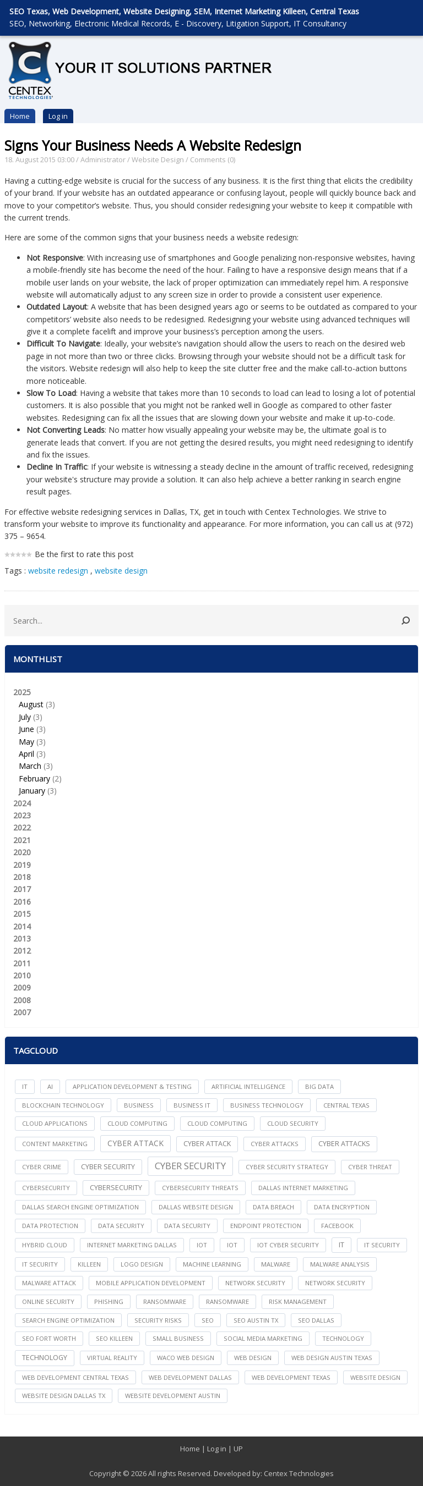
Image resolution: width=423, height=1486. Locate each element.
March (30, 766)
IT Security (40, 1264)
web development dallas (190, 1377)
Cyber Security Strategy (287, 1167)
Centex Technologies (299, 1473)
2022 (22, 827)
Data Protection (50, 1225)
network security (255, 1283)
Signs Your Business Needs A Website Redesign (152, 145)
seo (208, 1320)
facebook (337, 1225)
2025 (211, 742)
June (26, 729)
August (31, 704)
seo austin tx (256, 1320)
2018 (22, 877)
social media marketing (263, 1338)
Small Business (178, 1338)
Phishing (108, 1301)
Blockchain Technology (63, 1105)
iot (202, 1245)
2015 (22, 914)
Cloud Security (292, 1123)
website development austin (172, 1395)
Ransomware (227, 1301)
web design (253, 1357)
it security (382, 1245)
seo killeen (114, 1338)
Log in (58, 116)
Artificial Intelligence (248, 1086)
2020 (22, 852)
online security (48, 1301)
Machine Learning (212, 1264)
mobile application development (150, 1283)
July (25, 717)
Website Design (158, 159)
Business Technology (266, 1105)
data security (121, 1225)
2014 (22, 926)
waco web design (185, 1357)
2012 (22, 950)
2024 (22, 803)
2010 (22, 975)
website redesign (58, 570)
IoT (232, 1245)
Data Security (187, 1225)
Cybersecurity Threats (200, 1188)
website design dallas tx (63, 1395)
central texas (346, 1105)
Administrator (103, 159)
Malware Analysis (340, 1264)
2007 (22, 1012)
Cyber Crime (41, 1167)
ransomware (164, 1301)
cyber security (108, 1166)
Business (139, 1105)
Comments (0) (212, 159)
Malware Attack (49, 1283)
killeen (89, 1264)
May (26, 741)
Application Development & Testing (132, 1086)
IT (25, 1086)
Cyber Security (190, 1165)
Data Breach (273, 1207)
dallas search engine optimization (80, 1207)
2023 (22, 815)
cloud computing (137, 1123)
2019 (22, 865)
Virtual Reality (112, 1357)
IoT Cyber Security (288, 1245)
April (26, 753)
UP (238, 1449)
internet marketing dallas (132, 1245)
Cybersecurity (116, 1187)
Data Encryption (342, 1207)
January (32, 790)
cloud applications (55, 1123)
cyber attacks (275, 1144)
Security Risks (158, 1320)
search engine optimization (68, 1320)
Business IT (191, 1105)
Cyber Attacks (344, 1143)
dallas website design (196, 1207)
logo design (142, 1264)
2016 (22, 901)
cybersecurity (46, 1188)
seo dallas (316, 1320)
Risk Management (298, 1301)
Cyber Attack (135, 1143)
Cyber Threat (370, 1167)
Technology (44, 1357)
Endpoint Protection (265, 1225)
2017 (22, 889)
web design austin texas (331, 1357)
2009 (22, 987)
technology (343, 1338)
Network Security (335, 1283)
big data (319, 1086)
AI (50, 1086)
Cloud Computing (217, 1123)
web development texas (291, 1377)
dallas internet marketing (303, 1188)
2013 (22, 938)
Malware (275, 1264)
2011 (22, 963)
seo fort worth (49, 1338)
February (34, 778)
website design (121, 570)
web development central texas (75, 1377)
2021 (22, 840)
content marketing (55, 1144)
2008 (22, 1000)
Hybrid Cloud (44, 1245)
